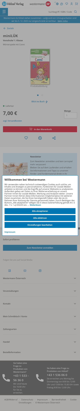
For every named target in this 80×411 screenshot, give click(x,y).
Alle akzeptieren (40, 211)
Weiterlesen (35, 205)
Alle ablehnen (40, 218)
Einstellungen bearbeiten (40, 225)
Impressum (9, 232)
